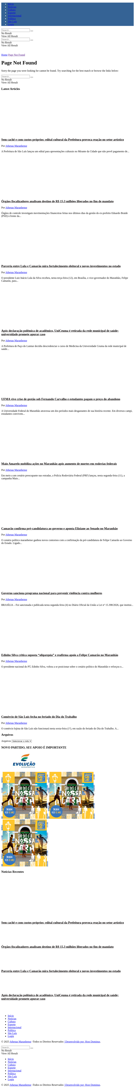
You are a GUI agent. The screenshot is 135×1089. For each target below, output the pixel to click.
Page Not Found (16, 54)
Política (12, 18)
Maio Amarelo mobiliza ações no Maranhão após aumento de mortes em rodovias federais (59, 463)
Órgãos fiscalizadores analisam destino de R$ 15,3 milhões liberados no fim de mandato (57, 201)
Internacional (14, 15)
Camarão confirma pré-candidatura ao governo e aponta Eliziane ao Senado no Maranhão (59, 528)
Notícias (12, 7)
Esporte (12, 12)
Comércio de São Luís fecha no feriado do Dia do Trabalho (39, 716)
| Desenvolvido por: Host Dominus (82, 1041)
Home (4, 54)
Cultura (11, 9)
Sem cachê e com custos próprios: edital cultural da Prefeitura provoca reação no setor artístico (62, 139)
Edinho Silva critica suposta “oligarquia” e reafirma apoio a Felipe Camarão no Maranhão (59, 655)
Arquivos (6, 741)
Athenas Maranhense (16, 145)
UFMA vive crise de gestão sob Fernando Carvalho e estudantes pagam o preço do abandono (60, 399)
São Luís (12, 21)
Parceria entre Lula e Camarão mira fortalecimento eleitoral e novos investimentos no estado (61, 266)
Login (11, 24)
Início (11, 4)
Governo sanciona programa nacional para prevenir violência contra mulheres (51, 593)
